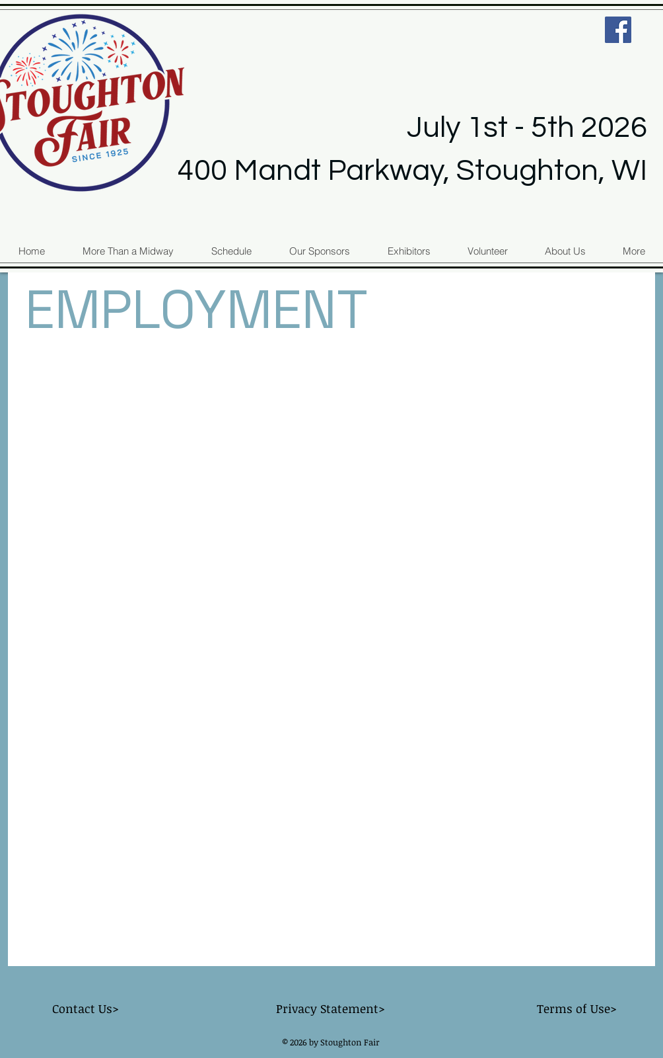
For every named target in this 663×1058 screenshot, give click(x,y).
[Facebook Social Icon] (618, 30)
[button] (633, 251)
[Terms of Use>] (576, 1009)
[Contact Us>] (85, 1009)
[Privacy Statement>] (330, 1009)
